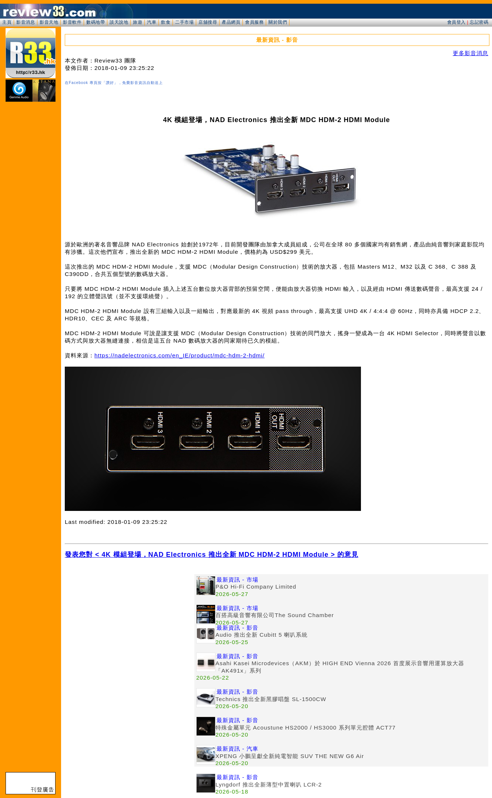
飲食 (165, 22)
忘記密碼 (479, 22)
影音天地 (49, 22)
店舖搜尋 (207, 22)
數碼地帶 (95, 22)
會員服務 (254, 22)
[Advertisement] (129, 626)
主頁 (6, 22)
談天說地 (119, 22)
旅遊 (137, 22)
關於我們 (277, 22)
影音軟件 (72, 22)
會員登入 (456, 22)
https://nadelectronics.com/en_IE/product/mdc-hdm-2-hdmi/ (179, 355)
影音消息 (25, 22)
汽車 (151, 22)
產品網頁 (231, 22)
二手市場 (184, 22)
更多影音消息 (470, 53)
